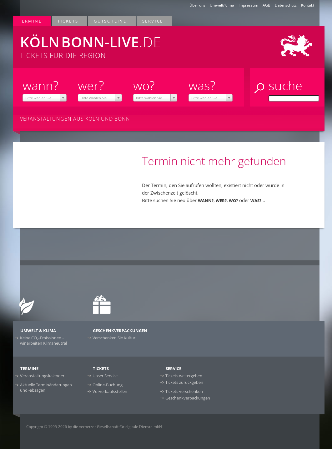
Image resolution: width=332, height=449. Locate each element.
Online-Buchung (108, 385)
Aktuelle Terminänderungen (46, 387)
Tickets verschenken (184, 391)
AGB (266, 5)
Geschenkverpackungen (187, 398)
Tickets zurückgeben (184, 382)
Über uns (197, 5)
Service (153, 21)
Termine (30, 21)
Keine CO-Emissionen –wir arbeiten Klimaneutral (43, 340)
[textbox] (45, 98)
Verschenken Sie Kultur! (114, 338)
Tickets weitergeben (183, 376)
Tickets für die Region (105, 43)
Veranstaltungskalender (42, 376)
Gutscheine (110, 21)
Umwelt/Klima (222, 5)
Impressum (248, 5)
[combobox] (45, 98)
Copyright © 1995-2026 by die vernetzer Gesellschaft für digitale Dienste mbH (94, 426)
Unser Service (105, 376)
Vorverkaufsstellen (110, 391)
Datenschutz (286, 5)
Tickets (68, 21)
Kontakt (307, 5)
